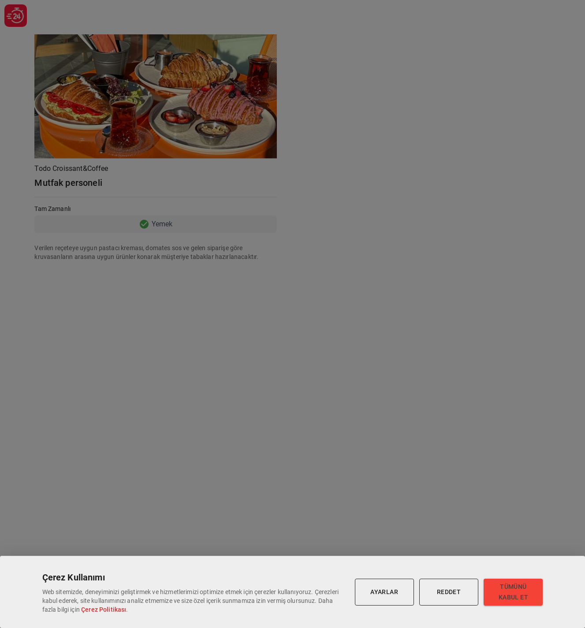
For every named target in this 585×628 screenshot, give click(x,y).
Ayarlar (384, 592)
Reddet (449, 592)
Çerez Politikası (103, 609)
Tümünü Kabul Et (513, 592)
